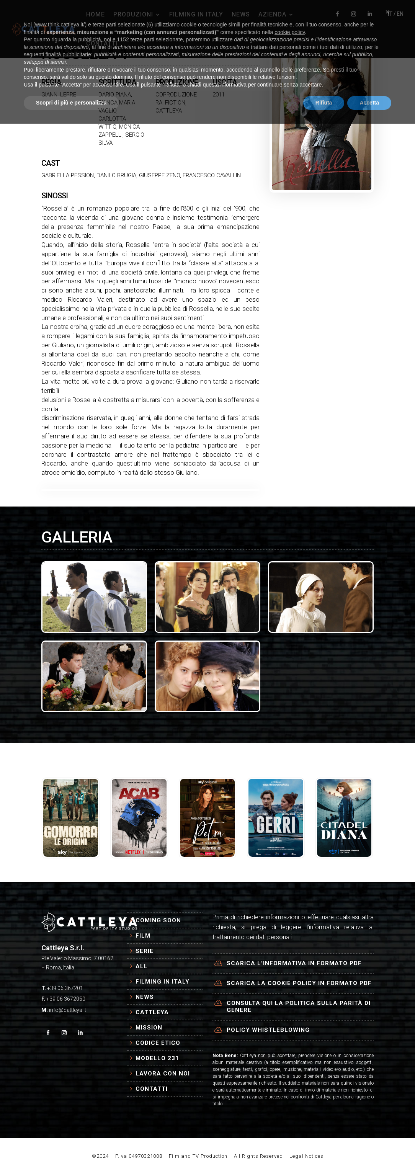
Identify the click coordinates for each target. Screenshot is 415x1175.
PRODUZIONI (133, 14)
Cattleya (152, 1012)
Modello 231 (157, 1058)
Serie (145, 951)
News (145, 997)
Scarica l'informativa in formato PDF (294, 963)
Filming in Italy (163, 981)
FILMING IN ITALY (196, 14)
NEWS (241, 14)
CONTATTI (102, 43)
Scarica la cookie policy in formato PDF (299, 983)
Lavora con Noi (163, 1073)
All (142, 966)
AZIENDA (272, 14)
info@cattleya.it (67, 1010)
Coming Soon (158, 920)
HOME (95, 14)
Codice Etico (158, 1042)
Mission (149, 1027)
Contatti (152, 1088)
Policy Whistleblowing (268, 1029)
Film (143, 935)
